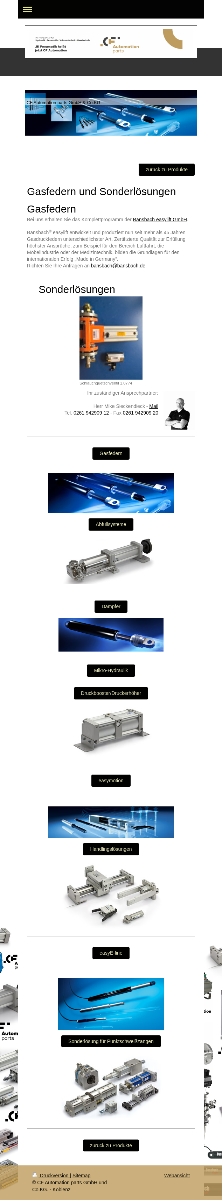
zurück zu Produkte (167, 169)
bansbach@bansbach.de (118, 265)
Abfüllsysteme (111, 524)
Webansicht (177, 1175)
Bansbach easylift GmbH (160, 219)
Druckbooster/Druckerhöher (111, 693)
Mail (153, 406)
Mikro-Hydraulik (111, 670)
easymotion (111, 780)
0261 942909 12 (91, 413)
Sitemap (81, 1175)
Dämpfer (111, 606)
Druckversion (51, 1175)
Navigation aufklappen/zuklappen (111, 9)
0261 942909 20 (140, 413)
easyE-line (110, 953)
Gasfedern (110, 453)
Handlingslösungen (111, 849)
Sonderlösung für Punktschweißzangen (111, 1041)
